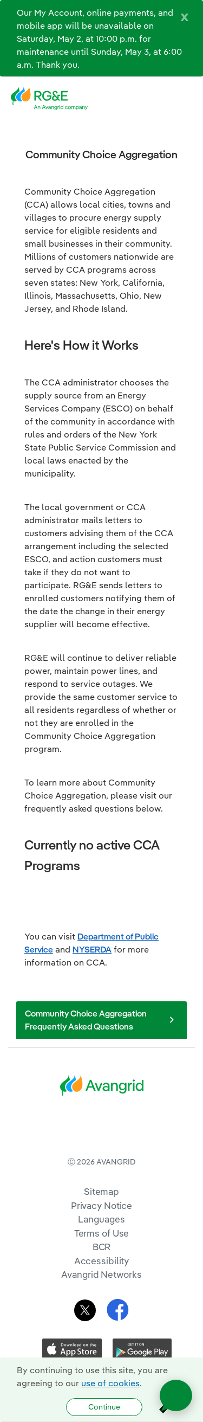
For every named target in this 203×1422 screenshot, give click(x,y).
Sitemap (101, 1235)
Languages (101, 1263)
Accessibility (101, 1305)
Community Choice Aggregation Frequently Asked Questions (101, 1020)
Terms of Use (101, 1277)
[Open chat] (176, 1395)
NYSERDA (92, 949)
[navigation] (187, 99)
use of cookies (110, 1383)
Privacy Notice (101, 1250)
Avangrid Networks (101, 1318)
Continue (104, 1407)
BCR (102, 1291)
